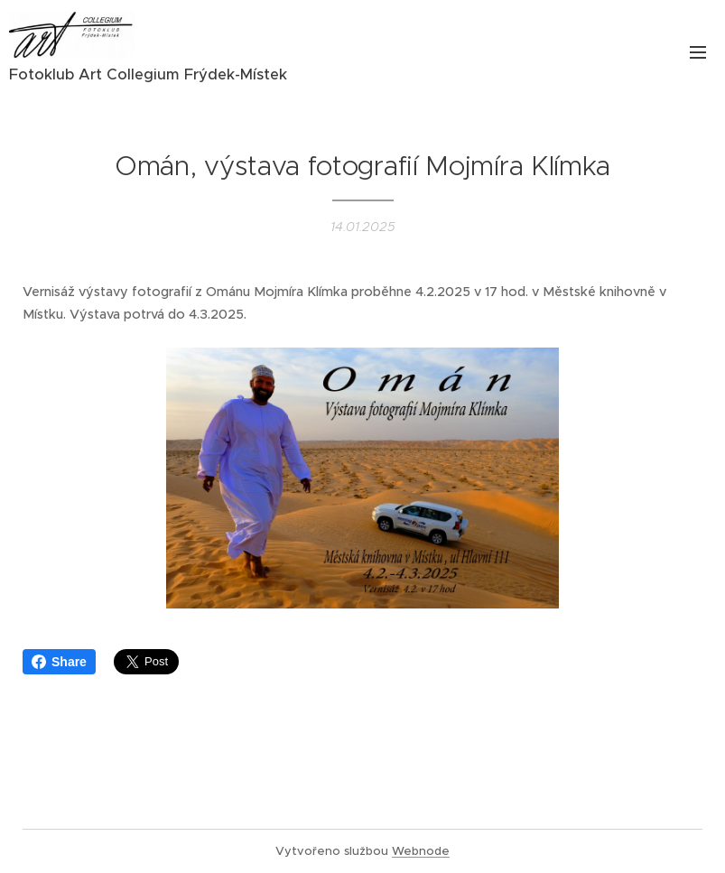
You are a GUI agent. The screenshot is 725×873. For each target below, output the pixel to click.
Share (59, 662)
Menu (698, 52)
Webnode (421, 851)
